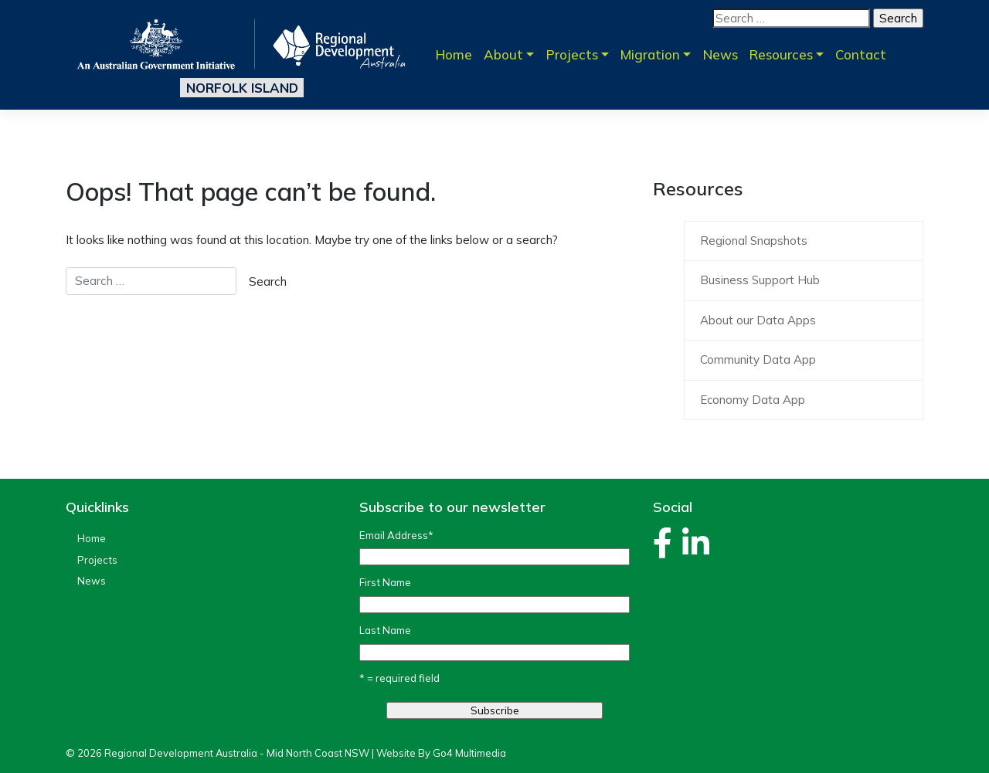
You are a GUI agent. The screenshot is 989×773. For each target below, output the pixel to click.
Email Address (396, 535)
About (503, 54)
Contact (860, 54)
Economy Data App (752, 399)
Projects (572, 54)
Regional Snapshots (753, 240)
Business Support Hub (760, 280)
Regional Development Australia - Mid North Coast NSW (236, 753)
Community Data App (758, 359)
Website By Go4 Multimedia (441, 753)
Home (454, 54)
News (720, 54)
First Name (385, 582)
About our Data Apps (758, 320)
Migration (650, 54)
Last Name (385, 630)
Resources (781, 54)
